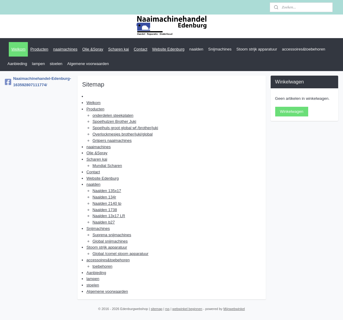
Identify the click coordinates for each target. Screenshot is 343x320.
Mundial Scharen (107, 165)
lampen (38, 63)
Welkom (18, 49)
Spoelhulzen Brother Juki (114, 121)
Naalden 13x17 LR (108, 216)
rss (167, 309)
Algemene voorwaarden (88, 63)
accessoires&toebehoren (303, 49)
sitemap (157, 309)
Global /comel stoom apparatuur (120, 253)
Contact (140, 49)
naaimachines (65, 49)
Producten (39, 49)
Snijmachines (220, 49)
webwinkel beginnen (187, 309)
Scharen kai (118, 49)
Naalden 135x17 (106, 190)
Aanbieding (17, 63)
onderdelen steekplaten (112, 115)
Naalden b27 (103, 222)
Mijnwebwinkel (234, 309)
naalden (196, 49)
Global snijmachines (109, 241)
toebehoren (102, 266)
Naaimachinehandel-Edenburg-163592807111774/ (38, 81)
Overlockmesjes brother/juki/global (122, 134)
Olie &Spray (92, 49)
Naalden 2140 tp (106, 203)
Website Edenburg (168, 49)
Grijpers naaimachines (111, 140)
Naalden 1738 (104, 209)
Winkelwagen (291, 111)
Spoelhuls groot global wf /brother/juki (125, 128)
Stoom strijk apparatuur (256, 49)
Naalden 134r (104, 197)
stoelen (56, 63)
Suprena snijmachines (111, 235)
